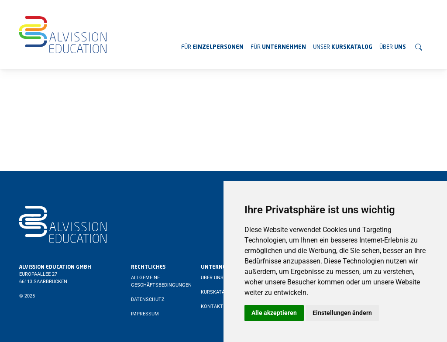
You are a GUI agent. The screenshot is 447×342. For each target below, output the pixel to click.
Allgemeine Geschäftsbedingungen (161, 281)
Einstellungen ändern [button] (342, 312)
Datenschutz (148, 299)
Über (392, 47)
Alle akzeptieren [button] (274, 312)
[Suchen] (418, 47)
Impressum (145, 314)
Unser (342, 47)
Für (212, 47)
